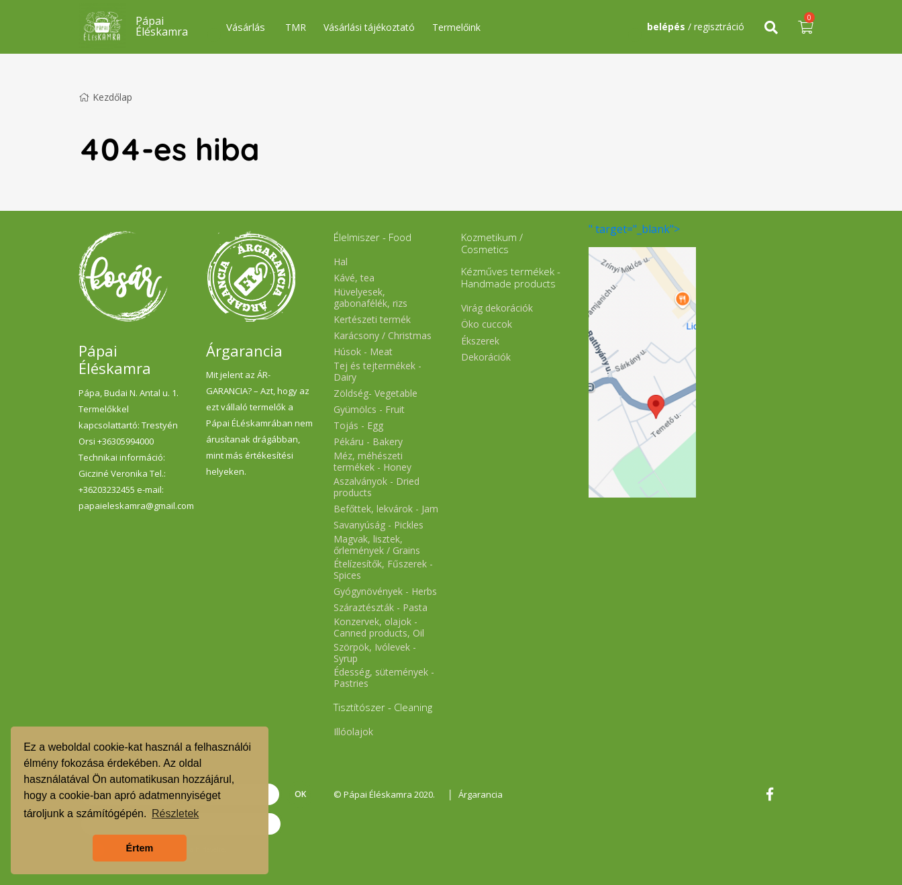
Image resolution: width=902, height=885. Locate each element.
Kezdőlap (105, 97)
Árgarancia (480, 794)
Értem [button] (140, 848)
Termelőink (456, 27)
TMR (295, 27)
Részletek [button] (175, 813)
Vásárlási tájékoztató (369, 27)
